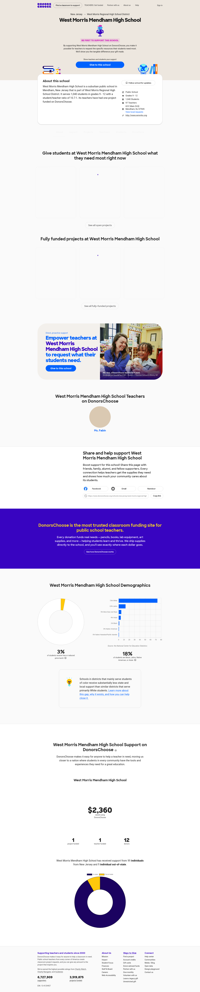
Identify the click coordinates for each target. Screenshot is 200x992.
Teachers (104, 132)
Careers (105, 972)
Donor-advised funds (131, 966)
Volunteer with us (130, 975)
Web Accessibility (109, 975)
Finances (105, 966)
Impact (73, 132)
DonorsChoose (44, 5)
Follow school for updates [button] (138, 83)
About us (127, 5)
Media (147, 963)
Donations (138, 132)
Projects (88, 132)
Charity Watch (80, 969)
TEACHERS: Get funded (93, 5)
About (59, 132)
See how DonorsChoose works (100, 552)
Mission (105, 957)
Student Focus (107, 963)
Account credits (129, 960)
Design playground (152, 969)
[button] (123, 495)
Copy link (157, 496)
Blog (153, 963)
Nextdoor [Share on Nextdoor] (147, 489)
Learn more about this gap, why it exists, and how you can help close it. (104, 694)
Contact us (149, 972)
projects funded (84, 978)
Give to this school (100, 64)
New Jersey (76, 14)
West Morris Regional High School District (108, 14)
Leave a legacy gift (130, 978)
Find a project (128, 957)
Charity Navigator (44, 972)
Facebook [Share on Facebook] (92, 489)
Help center (149, 957)
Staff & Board (107, 969)
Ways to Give (129, 953)
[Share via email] (123, 488)
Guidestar (59, 972)
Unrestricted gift (129, 982)
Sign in (159, 5)
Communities (150, 960)
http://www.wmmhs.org (136, 115)
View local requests (134, 112)
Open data (149, 966)
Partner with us (113, 5)
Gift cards (127, 963)
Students (121, 132)
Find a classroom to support (68, 5)
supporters (52, 978)
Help (137, 5)
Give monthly (128, 972)
